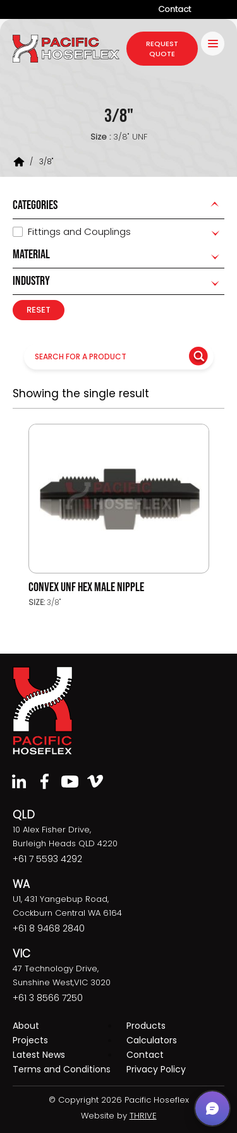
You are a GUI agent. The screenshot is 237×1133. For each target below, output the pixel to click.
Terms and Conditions (62, 1069)
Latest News (39, 1054)
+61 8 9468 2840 (49, 928)
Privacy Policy (156, 1069)
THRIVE (143, 1116)
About (26, 1025)
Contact (174, 9)
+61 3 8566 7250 (48, 998)
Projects (30, 1040)
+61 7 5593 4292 (47, 859)
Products (146, 1025)
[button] (212, 1108)
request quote (162, 49)
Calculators (151, 1040)
